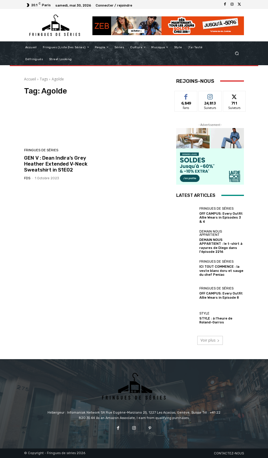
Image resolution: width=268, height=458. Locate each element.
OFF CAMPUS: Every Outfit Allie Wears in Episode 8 (221, 295)
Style (204, 313)
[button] (237, 53)
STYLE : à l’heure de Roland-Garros (215, 320)
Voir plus (210, 340)
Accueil (30, 79)
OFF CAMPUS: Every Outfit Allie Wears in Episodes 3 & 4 (221, 217)
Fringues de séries (41, 150)
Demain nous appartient (210, 233)
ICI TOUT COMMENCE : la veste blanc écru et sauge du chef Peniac (221, 270)
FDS (27, 178)
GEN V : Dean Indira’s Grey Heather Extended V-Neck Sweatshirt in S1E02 (55, 164)
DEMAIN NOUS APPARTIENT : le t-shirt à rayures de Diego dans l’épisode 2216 (220, 246)
